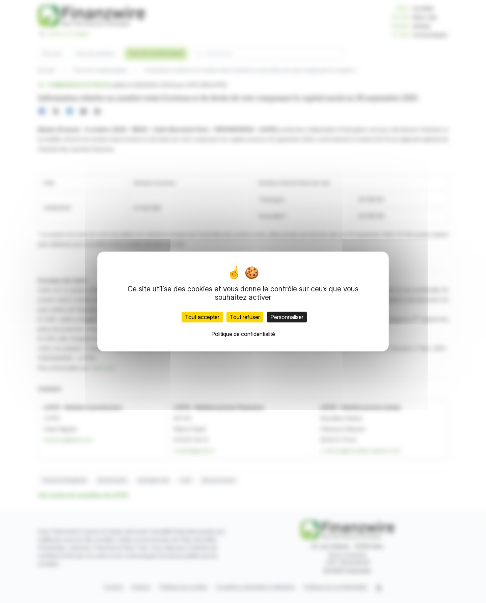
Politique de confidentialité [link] (243, 334)
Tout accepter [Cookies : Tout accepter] (202, 317)
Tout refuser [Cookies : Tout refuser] (245, 317)
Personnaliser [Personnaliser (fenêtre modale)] (286, 317)
